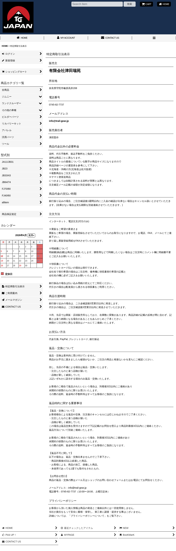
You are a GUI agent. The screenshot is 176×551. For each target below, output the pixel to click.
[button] (154, 38)
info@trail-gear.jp (59, 121)
